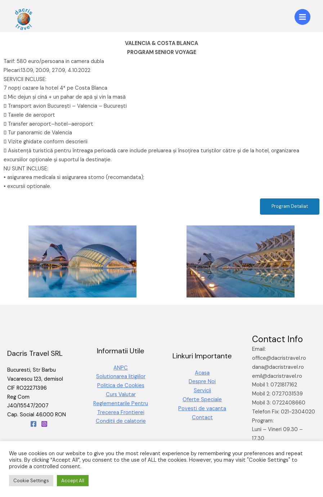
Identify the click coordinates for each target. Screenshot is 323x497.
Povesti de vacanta (202, 408)
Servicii (202, 390)
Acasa (202, 373)
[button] (289, 206)
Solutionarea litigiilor (120, 376)
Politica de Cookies (120, 385)
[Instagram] (44, 424)
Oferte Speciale (202, 399)
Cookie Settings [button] (31, 481)
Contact (202, 417)
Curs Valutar (121, 394)
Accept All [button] (72, 481)
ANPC (120, 367)
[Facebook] (33, 424)
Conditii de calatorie (121, 421)
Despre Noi (202, 381)
